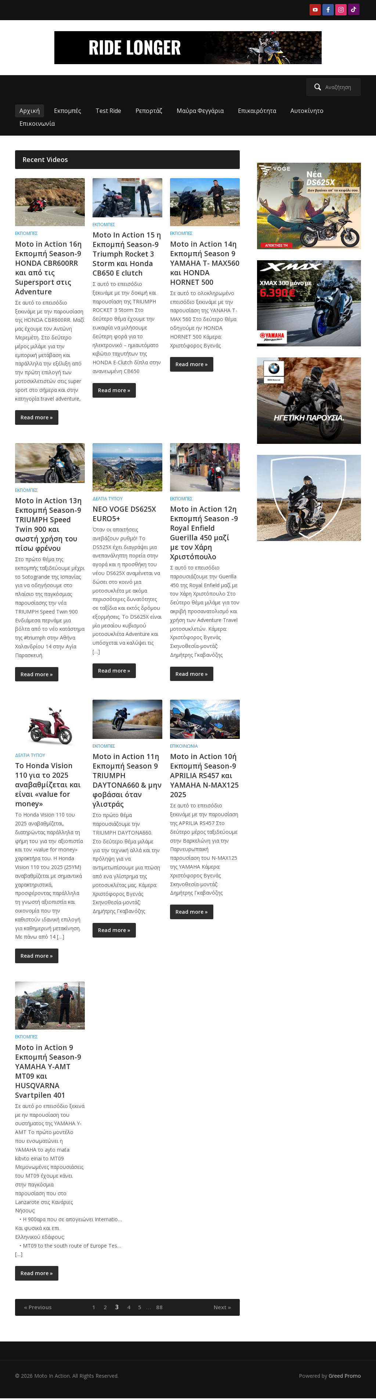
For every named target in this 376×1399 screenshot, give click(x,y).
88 (161, 1307)
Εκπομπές (67, 111)
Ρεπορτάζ (148, 111)
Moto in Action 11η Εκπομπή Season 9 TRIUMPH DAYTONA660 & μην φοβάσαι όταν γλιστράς (126, 780)
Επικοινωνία (37, 123)
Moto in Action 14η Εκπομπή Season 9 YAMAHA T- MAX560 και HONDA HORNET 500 (204, 268)
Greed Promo (345, 1376)
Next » (221, 1307)
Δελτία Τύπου (108, 499)
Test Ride (108, 111)
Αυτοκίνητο (306, 111)
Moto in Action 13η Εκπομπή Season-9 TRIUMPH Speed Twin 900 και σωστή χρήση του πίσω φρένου (49, 524)
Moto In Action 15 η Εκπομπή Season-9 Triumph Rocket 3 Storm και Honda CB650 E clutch (127, 254)
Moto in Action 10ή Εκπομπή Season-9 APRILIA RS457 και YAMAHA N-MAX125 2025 (204, 775)
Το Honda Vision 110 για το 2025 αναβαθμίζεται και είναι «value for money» (49, 785)
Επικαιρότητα (257, 111)
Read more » (37, 417)
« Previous (39, 1307)
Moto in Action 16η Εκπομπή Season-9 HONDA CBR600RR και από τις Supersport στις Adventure (49, 268)
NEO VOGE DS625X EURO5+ (125, 513)
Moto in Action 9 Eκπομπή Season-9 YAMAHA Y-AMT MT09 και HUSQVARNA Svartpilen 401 (48, 1071)
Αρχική (29, 111)
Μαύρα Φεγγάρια (200, 111)
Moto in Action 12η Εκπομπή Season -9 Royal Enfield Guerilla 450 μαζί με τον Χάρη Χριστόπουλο (204, 533)
